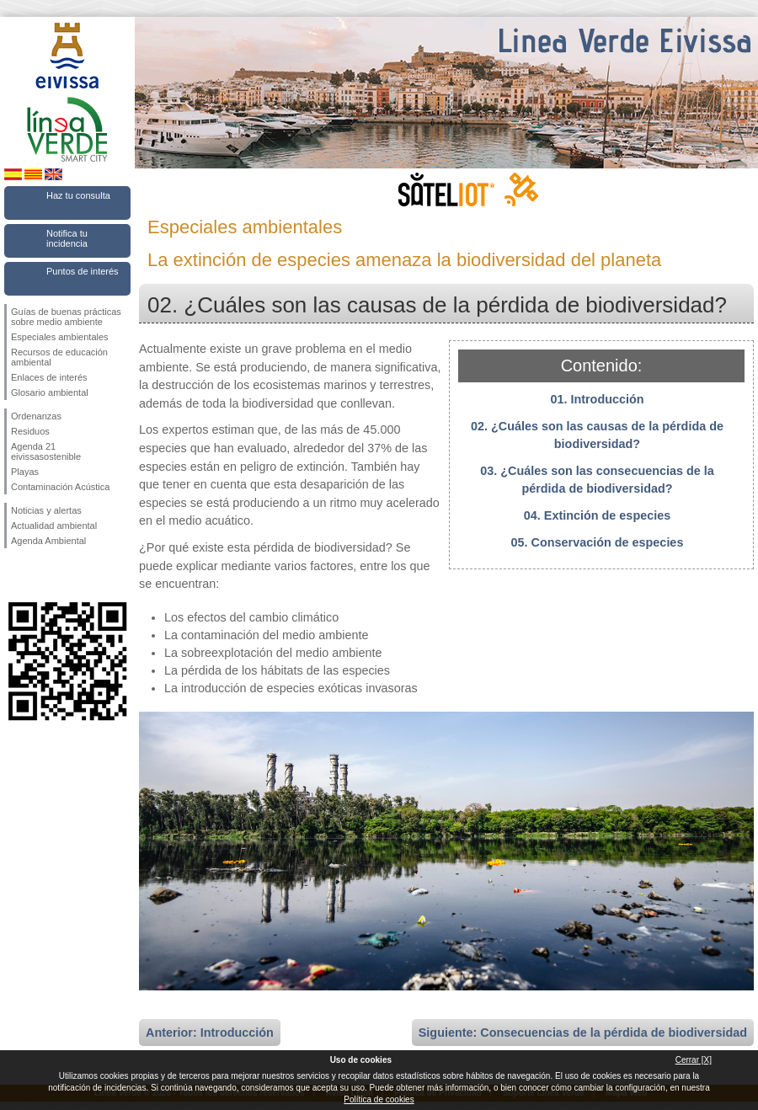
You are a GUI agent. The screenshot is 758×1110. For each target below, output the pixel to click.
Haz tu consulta (78, 195)
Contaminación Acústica (60, 487)
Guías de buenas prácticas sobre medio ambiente (66, 317)
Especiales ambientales (60, 337)
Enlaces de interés (49, 377)
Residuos (30, 431)
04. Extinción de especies (597, 515)
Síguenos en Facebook (14, 575)
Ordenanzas (36, 416)
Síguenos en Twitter (42, 575)
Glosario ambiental (49, 392)
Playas (25, 472)
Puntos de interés (82, 271)
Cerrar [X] (693, 1060)
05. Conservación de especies (597, 542)
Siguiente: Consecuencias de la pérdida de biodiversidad (583, 1032)
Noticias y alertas (46, 510)
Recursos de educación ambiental (59, 357)
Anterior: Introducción (210, 1032)
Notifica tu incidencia (67, 238)
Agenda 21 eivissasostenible (46, 451)
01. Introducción (596, 399)
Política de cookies (379, 1099)
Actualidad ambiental (54, 525)
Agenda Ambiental (48, 541)
